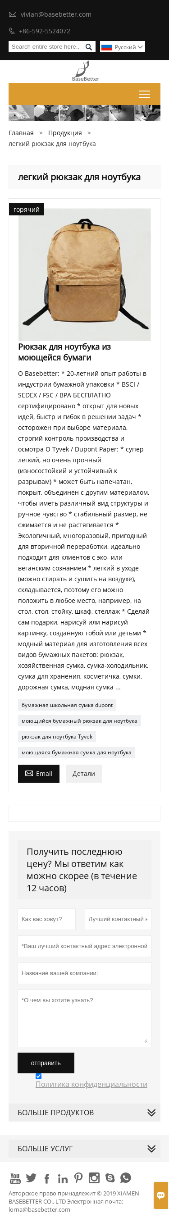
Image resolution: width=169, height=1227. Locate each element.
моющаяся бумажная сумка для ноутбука (77, 752)
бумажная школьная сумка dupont (67, 705)
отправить (46, 1063)
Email (39, 773)
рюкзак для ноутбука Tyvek (57, 736)
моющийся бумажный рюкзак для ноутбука (79, 721)
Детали (84, 773)
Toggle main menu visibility (145, 92)
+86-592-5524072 (44, 31)
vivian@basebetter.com (56, 14)
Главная (21, 132)
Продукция (65, 132)
